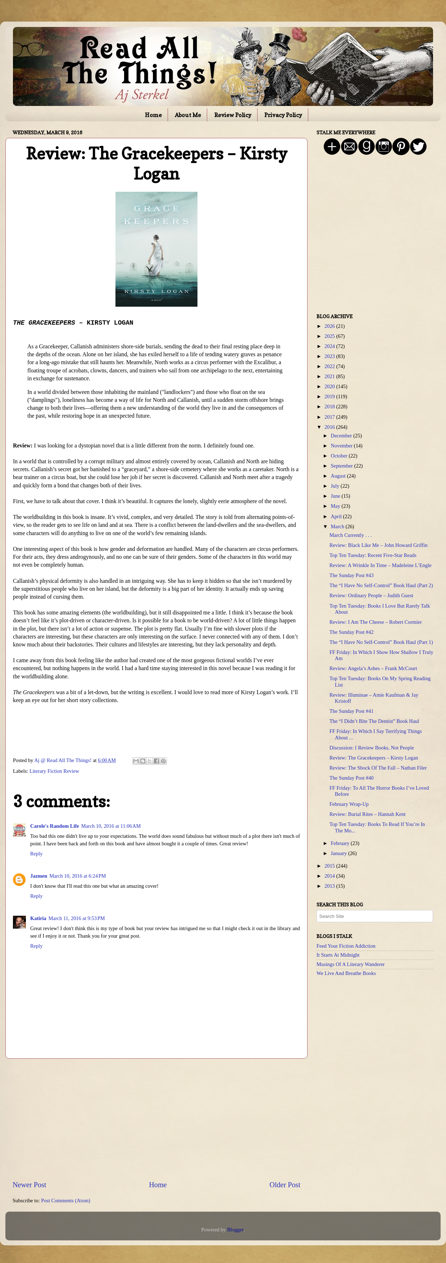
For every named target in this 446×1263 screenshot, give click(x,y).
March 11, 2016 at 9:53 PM (77, 918)
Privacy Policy (283, 115)
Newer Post (29, 1185)
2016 (330, 427)
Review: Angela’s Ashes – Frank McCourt (373, 668)
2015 (330, 866)
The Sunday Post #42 (351, 632)
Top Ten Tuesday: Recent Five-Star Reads (373, 555)
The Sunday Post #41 (351, 711)
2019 (330, 396)
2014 (330, 876)
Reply (36, 853)
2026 (330, 326)
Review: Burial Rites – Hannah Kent (367, 814)
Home (153, 115)
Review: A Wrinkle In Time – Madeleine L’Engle (380, 565)
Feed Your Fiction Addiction (346, 946)
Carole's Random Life (54, 826)
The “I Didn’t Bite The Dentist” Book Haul (374, 721)
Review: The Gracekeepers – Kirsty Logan (373, 758)
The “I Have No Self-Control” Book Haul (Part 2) (381, 585)
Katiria (38, 918)
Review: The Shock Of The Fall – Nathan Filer (378, 768)
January (339, 853)
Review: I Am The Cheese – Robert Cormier (375, 622)
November (342, 446)
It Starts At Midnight (338, 955)
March (338, 526)
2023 (330, 356)
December (342, 435)
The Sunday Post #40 (351, 778)
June (336, 496)
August (339, 476)
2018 (330, 406)
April (337, 516)
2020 (330, 386)
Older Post (284, 1185)
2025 (330, 336)
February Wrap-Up (349, 804)
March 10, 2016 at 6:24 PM (77, 876)
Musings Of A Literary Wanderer (351, 964)
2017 (330, 417)
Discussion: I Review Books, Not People (371, 748)
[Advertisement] (156, 1119)
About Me (188, 115)
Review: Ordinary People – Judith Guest (371, 595)
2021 (330, 376)
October (340, 456)
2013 (330, 886)
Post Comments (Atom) (65, 1200)
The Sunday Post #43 (351, 575)
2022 (330, 366)
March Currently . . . (350, 535)
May (336, 506)
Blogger (235, 1229)
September (342, 466)
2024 (330, 346)
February (341, 843)
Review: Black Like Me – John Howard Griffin (378, 545)
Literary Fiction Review (54, 771)
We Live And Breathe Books (346, 973)
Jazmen (38, 876)
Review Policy (232, 115)
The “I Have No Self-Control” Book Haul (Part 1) (381, 642)
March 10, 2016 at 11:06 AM (111, 826)
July (336, 486)
